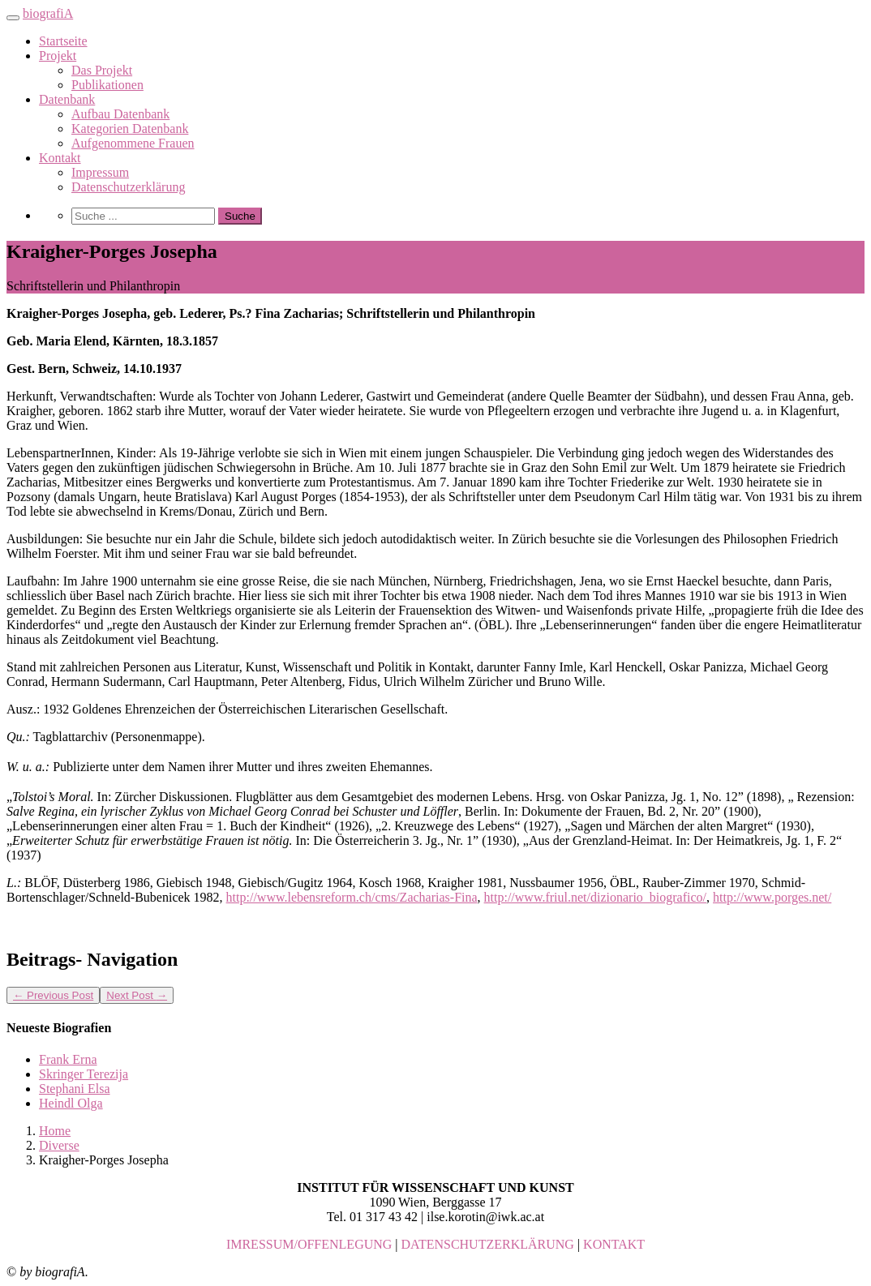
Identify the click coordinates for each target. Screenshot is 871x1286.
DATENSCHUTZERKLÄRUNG (487, 1244)
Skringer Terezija (83, 1074)
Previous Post (53, 995)
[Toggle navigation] (12, 17)
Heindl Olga (71, 1103)
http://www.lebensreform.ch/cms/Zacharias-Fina (352, 897)
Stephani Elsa (74, 1088)
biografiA (48, 13)
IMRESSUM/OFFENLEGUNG (309, 1244)
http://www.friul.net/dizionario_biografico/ (595, 897)
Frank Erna (68, 1059)
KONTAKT (614, 1244)
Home (55, 1131)
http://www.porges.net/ (772, 897)
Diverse (59, 1145)
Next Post (136, 995)
